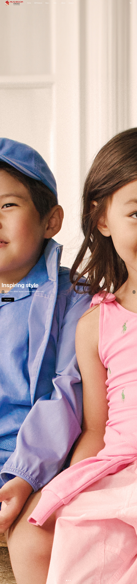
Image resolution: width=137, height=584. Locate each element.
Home (29, 3)
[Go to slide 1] (66, 580)
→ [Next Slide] (134, 292)
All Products (38, 3)
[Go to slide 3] (70, 580)
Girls (56, 3)
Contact (71, 3)
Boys (48, 3)
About (63, 3)
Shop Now (7, 299)
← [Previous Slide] (3, 292)
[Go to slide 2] (68, 580)
